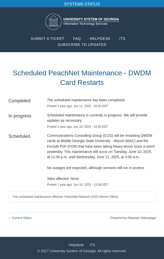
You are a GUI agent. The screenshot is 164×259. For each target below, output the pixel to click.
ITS (122, 39)
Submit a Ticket (48, 39)
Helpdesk (100, 39)
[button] (82, 45)
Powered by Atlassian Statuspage (133, 218)
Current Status (20, 218)
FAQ (77, 39)
